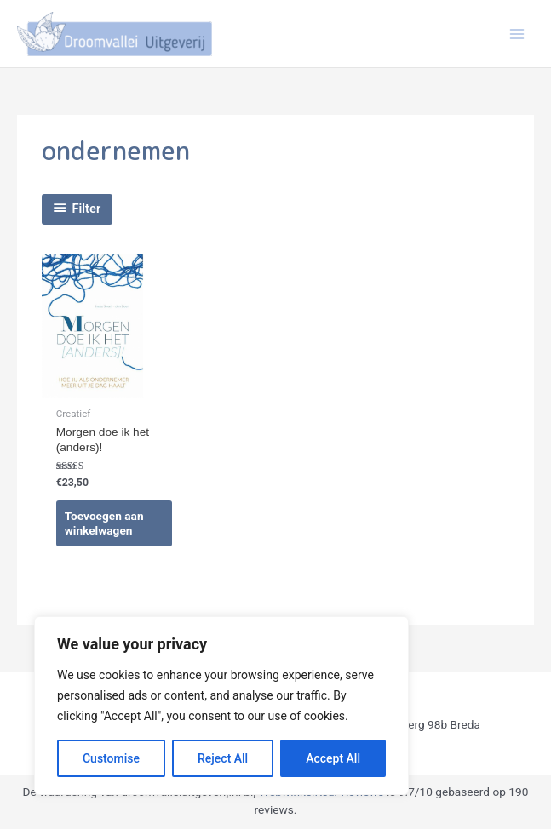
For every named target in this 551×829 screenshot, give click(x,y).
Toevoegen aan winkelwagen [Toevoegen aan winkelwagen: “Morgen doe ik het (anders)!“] (104, 523)
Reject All (223, 758)
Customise (111, 758)
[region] (221, 705)
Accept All (333, 758)
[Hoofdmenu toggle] (517, 33)
